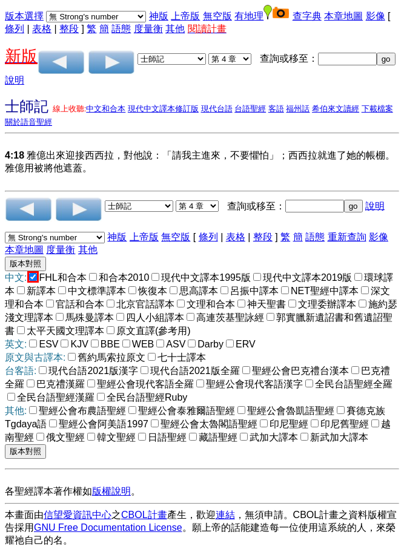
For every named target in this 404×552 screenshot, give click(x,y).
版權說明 (111, 491)
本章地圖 (343, 16)
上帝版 (185, 16)
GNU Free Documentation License (108, 527)
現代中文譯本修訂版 (163, 108)
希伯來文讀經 (335, 108)
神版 (158, 16)
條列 (14, 29)
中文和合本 (105, 108)
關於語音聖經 (28, 121)
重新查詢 (347, 237)
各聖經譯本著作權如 (48, 491)
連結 (225, 515)
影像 (375, 16)
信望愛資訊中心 (77, 515)
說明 (14, 80)
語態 (121, 29)
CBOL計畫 (144, 515)
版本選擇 (24, 16)
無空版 (217, 16)
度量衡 (148, 29)
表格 (41, 29)
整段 (69, 29)
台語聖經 (250, 108)
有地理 (248, 16)
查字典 (307, 16)
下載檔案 (377, 108)
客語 (276, 108)
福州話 (298, 108)
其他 (175, 29)
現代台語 (217, 108)
